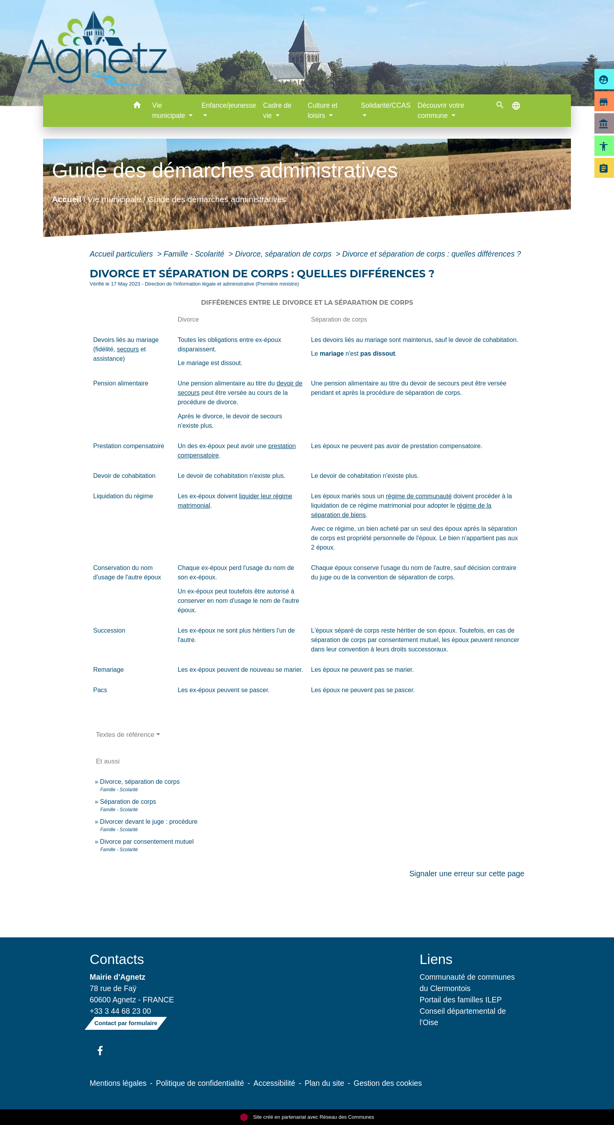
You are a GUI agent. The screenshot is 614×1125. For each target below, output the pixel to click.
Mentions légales (118, 1083)
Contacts (117, 959)
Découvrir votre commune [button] (440, 110)
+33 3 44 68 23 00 (120, 1011)
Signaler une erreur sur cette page (466, 873)
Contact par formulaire (125, 1023)
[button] (137, 106)
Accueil (66, 199)
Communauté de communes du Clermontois (467, 983)
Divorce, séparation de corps (284, 254)
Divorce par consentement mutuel (146, 841)
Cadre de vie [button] (277, 110)
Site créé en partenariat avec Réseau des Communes (307, 1117)
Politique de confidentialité (200, 1083)
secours (128, 349)
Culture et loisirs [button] (323, 110)
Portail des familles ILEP (461, 999)
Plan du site (324, 1083)
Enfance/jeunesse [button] (228, 105)
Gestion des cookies (388, 1083)
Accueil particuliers (122, 254)
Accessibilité (274, 1083)
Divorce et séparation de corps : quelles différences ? (431, 254)
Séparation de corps (128, 801)
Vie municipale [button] (169, 110)
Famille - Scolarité (195, 254)
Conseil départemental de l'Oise (463, 1017)
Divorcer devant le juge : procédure (148, 821)
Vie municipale (114, 199)
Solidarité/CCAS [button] (385, 105)
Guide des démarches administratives (217, 199)
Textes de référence (125, 734)
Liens (436, 959)
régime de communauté (419, 496)
